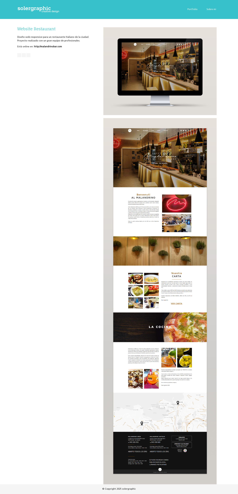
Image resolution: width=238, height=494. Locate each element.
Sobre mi (211, 9)
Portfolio (192, 9)
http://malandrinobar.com (48, 47)
